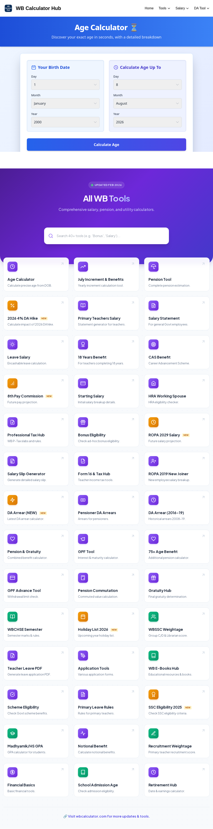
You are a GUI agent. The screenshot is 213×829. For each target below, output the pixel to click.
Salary (182, 8)
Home (149, 8)
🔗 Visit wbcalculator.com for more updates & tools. (106, 816)
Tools (164, 8)
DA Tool (202, 8)
